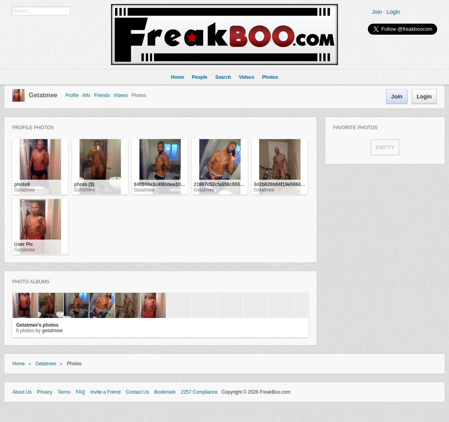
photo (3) (84, 184)
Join (377, 12)
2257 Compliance (199, 392)
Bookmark (165, 392)
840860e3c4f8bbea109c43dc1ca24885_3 (178, 184)
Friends (102, 95)
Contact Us (137, 392)
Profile (72, 95)
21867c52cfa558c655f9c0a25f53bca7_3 (237, 184)
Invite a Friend (106, 392)
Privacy (44, 392)
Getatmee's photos (37, 325)
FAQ (80, 392)
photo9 (22, 184)
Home (18, 363)
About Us (22, 392)
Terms (64, 392)
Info (86, 95)
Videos (120, 95)
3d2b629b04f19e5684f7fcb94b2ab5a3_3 (297, 184)
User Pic (23, 244)
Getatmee (43, 95)
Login (393, 12)
